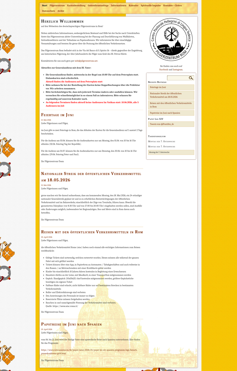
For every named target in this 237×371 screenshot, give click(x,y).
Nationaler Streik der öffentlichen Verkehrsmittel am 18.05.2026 (166, 95)
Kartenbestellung (76, 5)
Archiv (60, 11)
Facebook (163, 69)
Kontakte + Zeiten (172, 5)
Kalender (133, 5)
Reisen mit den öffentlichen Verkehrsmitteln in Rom (92, 231)
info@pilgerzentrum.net (86, 60)
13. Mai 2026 (46, 120)
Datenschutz (48, 11)
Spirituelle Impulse (151, 5)
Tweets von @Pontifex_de (162, 124)
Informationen (118, 5)
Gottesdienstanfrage (98, 5)
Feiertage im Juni (57, 114)
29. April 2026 (46, 329)
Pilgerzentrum (57, 5)
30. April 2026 (46, 237)
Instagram (178, 69)
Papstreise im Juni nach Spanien (71, 324)
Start (44, 5)
